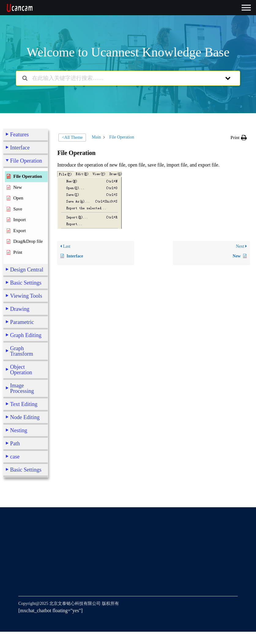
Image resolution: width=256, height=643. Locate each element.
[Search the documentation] (25, 78)
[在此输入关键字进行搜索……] (120, 78)
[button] (239, 138)
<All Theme (72, 137)
